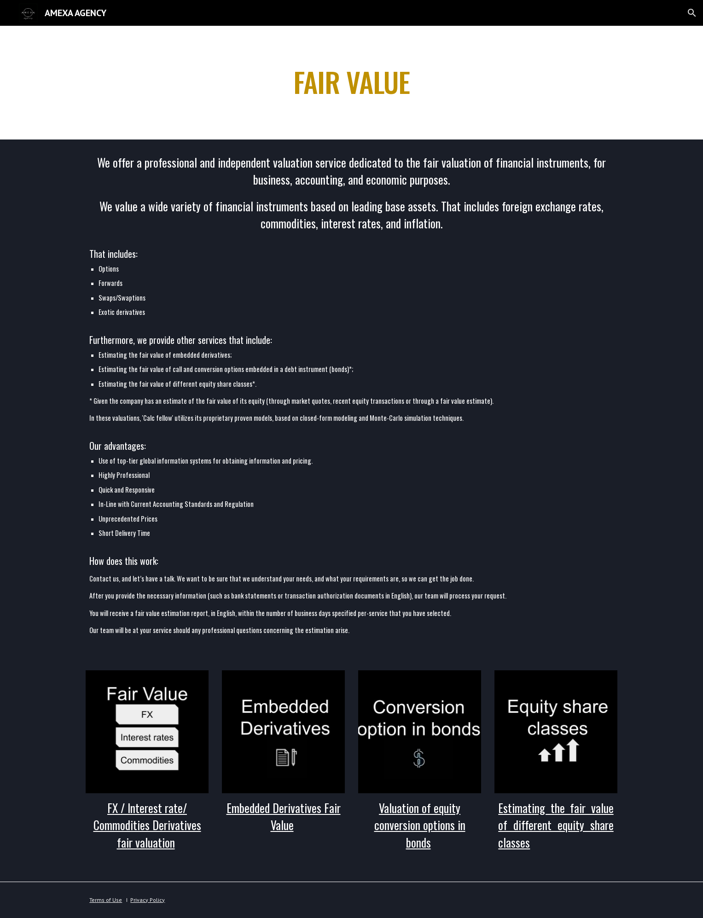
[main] (352, 83)
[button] (692, 13)
